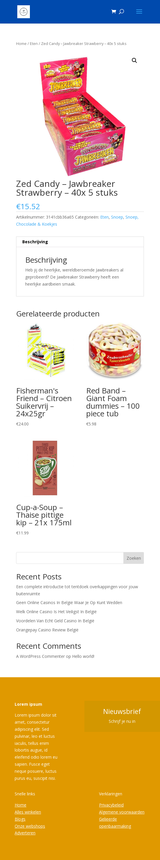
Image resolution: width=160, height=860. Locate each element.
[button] (134, 60)
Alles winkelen (28, 812)
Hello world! (83, 656)
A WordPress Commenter (40, 656)
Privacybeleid (111, 805)
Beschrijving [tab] (35, 241)
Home (21, 43)
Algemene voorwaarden (121, 812)
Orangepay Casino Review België (47, 630)
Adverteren (25, 833)
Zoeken (134, 558)
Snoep (117, 217)
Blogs (20, 819)
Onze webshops (30, 826)
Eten (34, 43)
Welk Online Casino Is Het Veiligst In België (56, 611)
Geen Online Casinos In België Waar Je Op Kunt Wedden (69, 602)
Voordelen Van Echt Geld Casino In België (55, 620)
